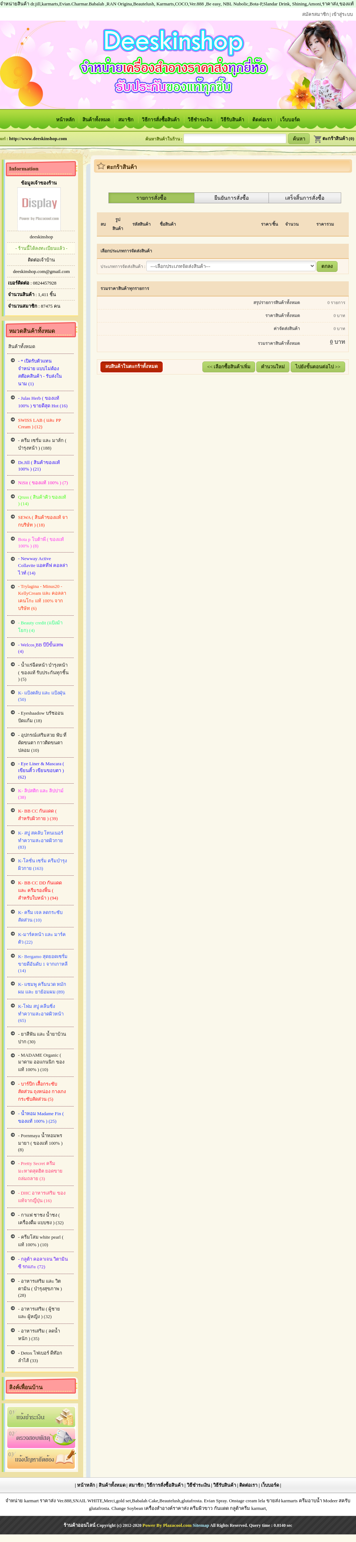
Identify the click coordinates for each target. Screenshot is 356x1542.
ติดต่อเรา (262, 119)
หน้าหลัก (66, 119)
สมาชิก (126, 119)
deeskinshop (41, 236)
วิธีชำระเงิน (200, 119)
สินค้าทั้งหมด (96, 119)
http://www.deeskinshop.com (38, 138)
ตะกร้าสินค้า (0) (333, 138)
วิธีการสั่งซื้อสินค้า (161, 119)
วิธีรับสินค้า (232, 119)
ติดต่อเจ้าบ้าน (41, 260)
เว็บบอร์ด (290, 119)
